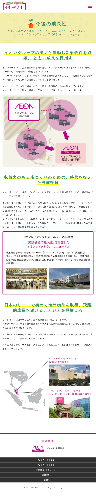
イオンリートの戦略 (46, 465)
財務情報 (46, 475)
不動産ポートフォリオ (46, 470)
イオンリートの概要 (46, 460)
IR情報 (46, 480)
